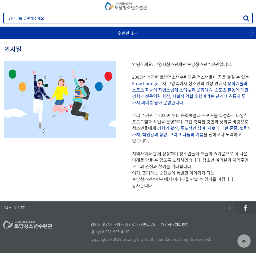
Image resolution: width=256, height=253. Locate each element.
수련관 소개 (128, 33)
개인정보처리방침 (175, 224)
